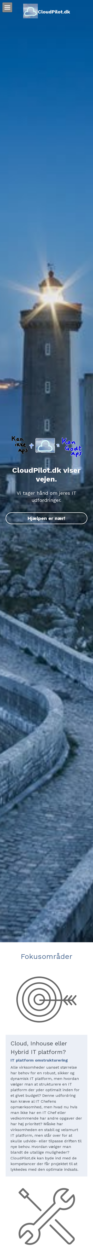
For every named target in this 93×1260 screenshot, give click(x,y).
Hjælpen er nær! (46, 518)
